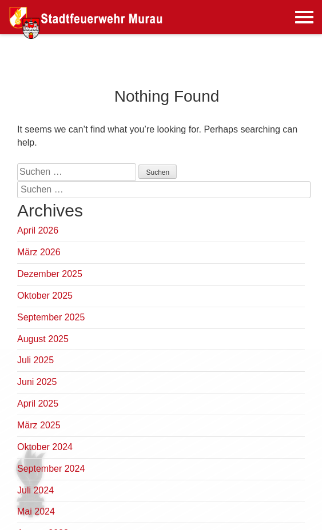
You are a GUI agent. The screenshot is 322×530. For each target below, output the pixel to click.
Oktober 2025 (45, 295)
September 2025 (51, 317)
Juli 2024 (35, 490)
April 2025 (37, 403)
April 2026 (37, 230)
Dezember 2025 (49, 274)
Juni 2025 (37, 382)
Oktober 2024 (45, 447)
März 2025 (39, 425)
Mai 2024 (36, 511)
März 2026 (39, 252)
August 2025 (43, 339)
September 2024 (51, 468)
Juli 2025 (35, 360)
